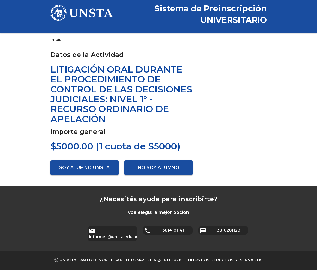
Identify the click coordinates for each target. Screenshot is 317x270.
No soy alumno (159, 167)
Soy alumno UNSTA (84, 167)
